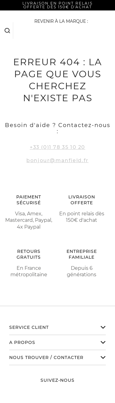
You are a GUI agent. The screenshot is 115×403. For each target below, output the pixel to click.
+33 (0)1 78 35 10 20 (57, 147)
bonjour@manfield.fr (57, 160)
